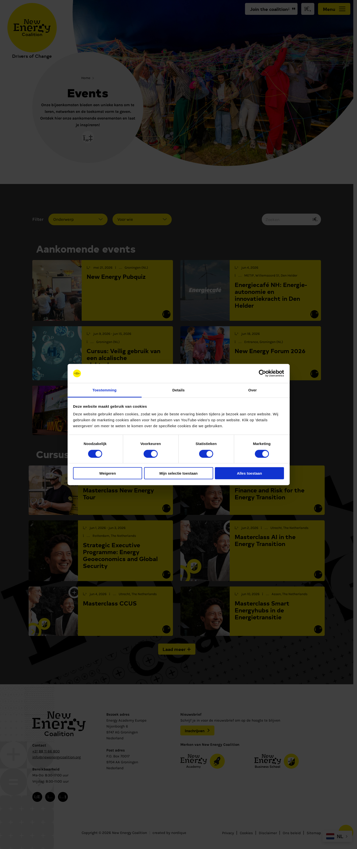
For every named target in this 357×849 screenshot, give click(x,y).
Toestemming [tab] (105, 390)
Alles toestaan (249, 473)
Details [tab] (178, 390)
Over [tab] (252, 390)
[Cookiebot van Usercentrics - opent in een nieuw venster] (262, 373)
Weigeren (107, 473)
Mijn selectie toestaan (178, 473)
